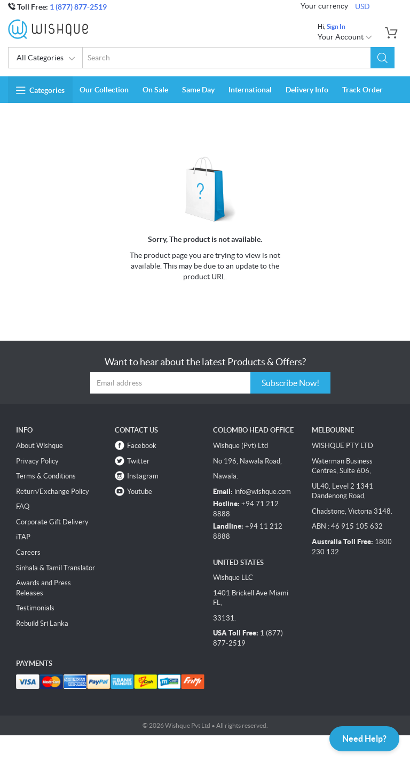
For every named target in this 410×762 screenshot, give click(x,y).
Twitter (138, 461)
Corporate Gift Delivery (52, 522)
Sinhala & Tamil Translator (55, 568)
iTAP (23, 537)
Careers (28, 552)
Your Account (345, 37)
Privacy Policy (37, 461)
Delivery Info (307, 89)
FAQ (22, 506)
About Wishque (39, 446)
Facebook (141, 446)
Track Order (362, 89)
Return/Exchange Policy (52, 492)
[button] (382, 57)
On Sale (155, 89)
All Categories (46, 59)
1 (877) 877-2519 (78, 7)
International (250, 89)
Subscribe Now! (290, 383)
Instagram (143, 476)
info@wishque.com (262, 492)
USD (362, 6)
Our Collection (104, 89)
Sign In (336, 26)
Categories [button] (40, 90)
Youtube (139, 492)
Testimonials (35, 608)
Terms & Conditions (46, 476)
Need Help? (364, 738)
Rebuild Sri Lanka (42, 623)
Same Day (198, 89)
